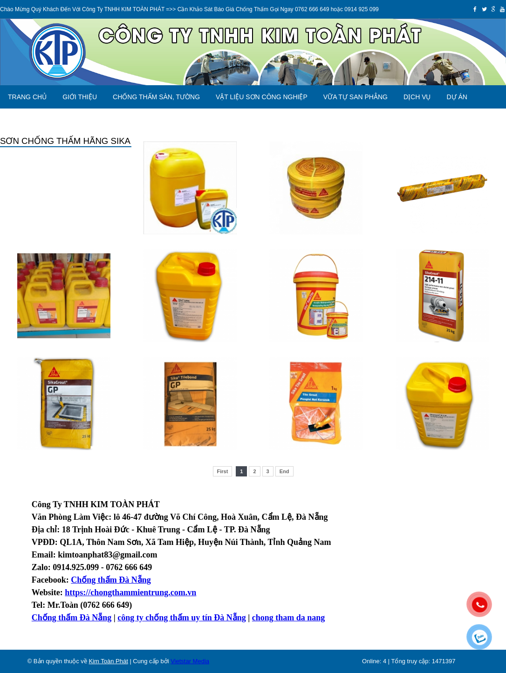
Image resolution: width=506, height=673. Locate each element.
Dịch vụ (417, 97)
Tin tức (64, 120)
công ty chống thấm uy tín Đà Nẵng (181, 617)
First (222, 471)
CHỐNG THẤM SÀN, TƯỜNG (156, 97)
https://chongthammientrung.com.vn (130, 592)
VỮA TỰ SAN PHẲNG (355, 97)
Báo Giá (21, 120)
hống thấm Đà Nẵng (114, 580)
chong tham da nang (288, 617)
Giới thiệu (79, 97)
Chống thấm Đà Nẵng (72, 617)
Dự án (456, 97)
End (284, 471)
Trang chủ (27, 97)
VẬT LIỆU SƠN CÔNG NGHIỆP (262, 97)
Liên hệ (104, 120)
